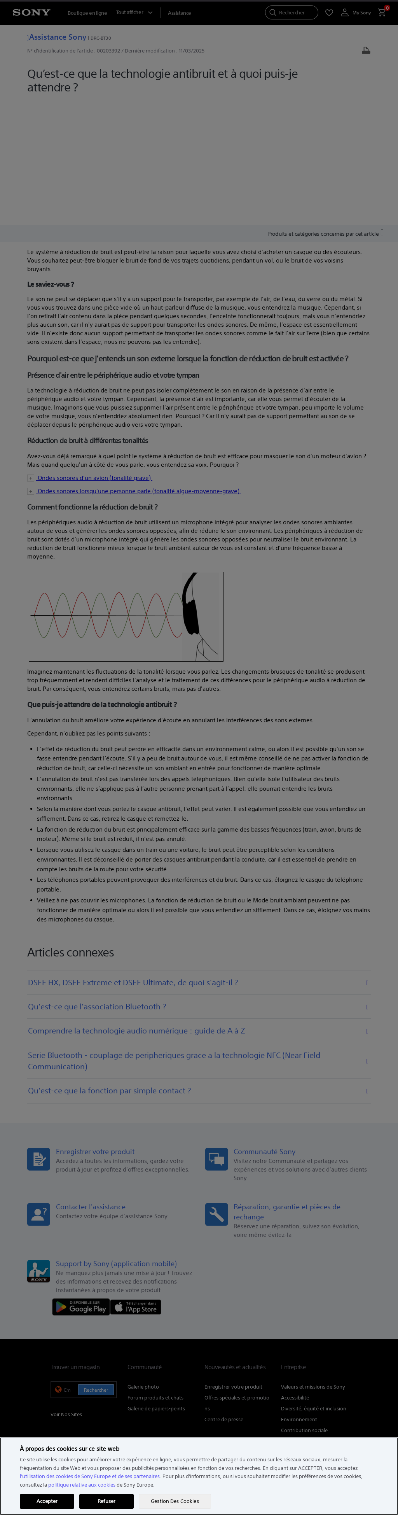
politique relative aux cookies (81, 1485)
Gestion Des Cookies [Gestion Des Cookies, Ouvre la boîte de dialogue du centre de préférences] (175, 1501)
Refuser (106, 1501)
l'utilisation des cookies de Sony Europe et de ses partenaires (90, 1476)
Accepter (47, 1501)
